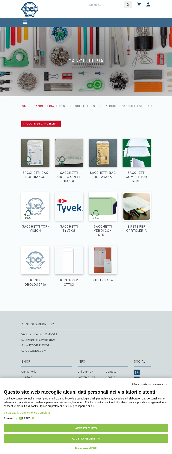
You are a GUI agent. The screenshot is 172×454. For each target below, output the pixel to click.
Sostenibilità (86, 377)
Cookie (110, 377)
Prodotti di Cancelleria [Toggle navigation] (41, 123)
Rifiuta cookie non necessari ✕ (149, 384)
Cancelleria (44, 106)
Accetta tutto (86, 428)
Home (24, 106)
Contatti (111, 371)
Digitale (26, 377)
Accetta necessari (86, 438)
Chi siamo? (85, 371)
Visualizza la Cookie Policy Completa (27, 412)
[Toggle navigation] (25, 23)
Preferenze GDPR (86, 448)
